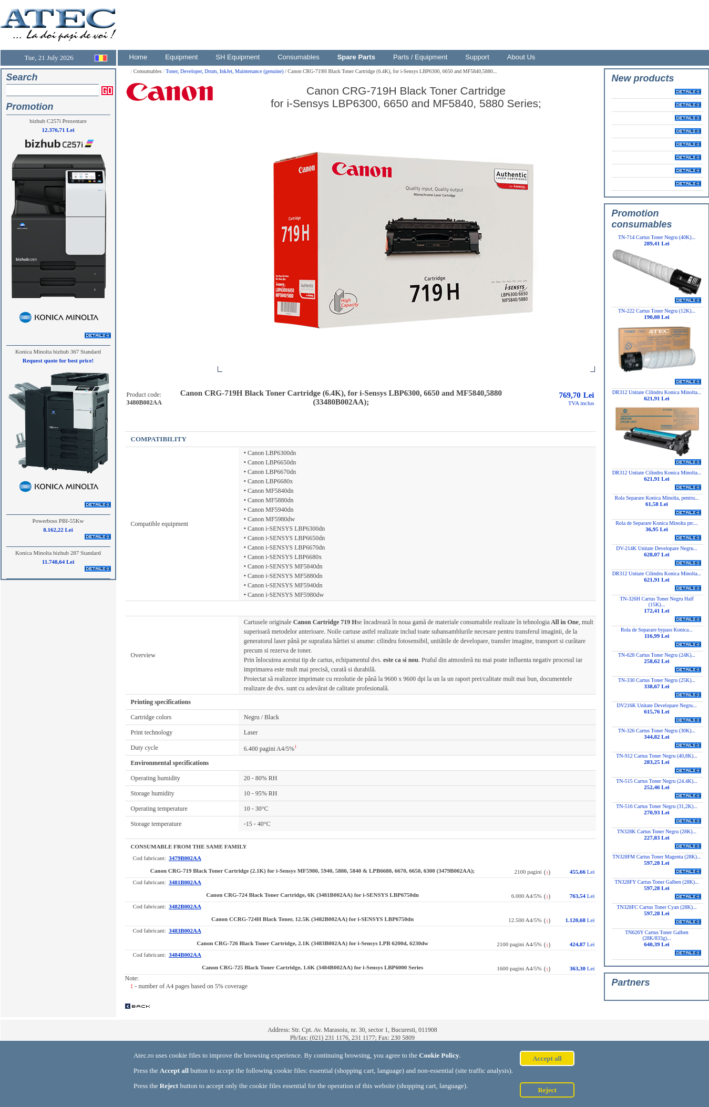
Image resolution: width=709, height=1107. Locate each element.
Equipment (181, 57)
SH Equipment (237, 57)
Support (477, 57)
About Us (521, 57)
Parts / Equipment (420, 57)
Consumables (299, 57)
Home (138, 57)
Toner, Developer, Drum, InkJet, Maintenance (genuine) (225, 71)
